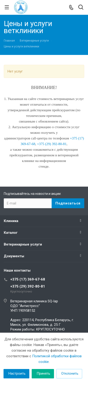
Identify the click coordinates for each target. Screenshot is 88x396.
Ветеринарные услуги (23, 244)
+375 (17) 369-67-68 (27, 279)
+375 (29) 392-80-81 (27, 286)
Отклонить (69, 373)
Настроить (17, 373)
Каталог (11, 233)
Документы (14, 256)
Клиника (11, 221)
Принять (43, 373)
